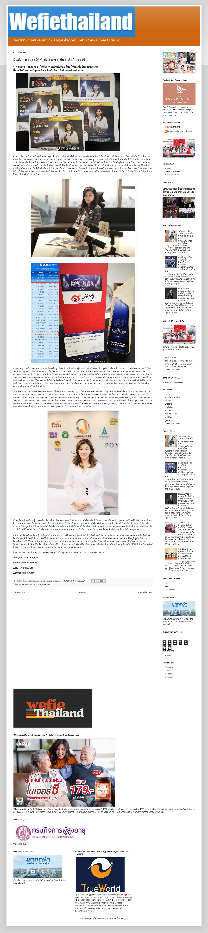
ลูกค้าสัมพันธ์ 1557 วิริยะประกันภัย (179, 361)
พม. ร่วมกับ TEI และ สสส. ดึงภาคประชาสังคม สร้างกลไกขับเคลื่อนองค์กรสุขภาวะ (185, 554)
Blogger (124, 918)
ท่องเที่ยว (169, 400)
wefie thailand (174, 127)
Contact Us (170, 590)
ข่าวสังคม (37, 585)
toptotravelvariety (172, 171)
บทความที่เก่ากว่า (144, 593)
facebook (169, 667)
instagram (169, 677)
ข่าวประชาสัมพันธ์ (26, 585)
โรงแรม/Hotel (170, 414)
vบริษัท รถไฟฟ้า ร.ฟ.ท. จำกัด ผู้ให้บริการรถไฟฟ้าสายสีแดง (179, 365)
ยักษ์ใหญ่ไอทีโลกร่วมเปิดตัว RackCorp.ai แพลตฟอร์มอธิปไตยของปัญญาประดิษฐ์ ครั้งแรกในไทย (180, 264)
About (167, 586)
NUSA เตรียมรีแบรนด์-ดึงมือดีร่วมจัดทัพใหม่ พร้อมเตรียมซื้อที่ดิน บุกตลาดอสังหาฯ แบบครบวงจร (186, 294)
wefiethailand (170, 357)
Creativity (46, 585)
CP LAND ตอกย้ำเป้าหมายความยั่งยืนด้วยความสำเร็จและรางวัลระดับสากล (179, 191)
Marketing (169, 407)
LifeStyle (168, 417)
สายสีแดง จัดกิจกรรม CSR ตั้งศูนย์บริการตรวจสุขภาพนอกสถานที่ (186, 526)
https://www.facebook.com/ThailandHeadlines (82, 552)
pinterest (168, 674)
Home (167, 394)
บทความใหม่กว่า (21, 593)
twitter (167, 670)
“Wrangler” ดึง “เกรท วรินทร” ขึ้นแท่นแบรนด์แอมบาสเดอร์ (186, 234)
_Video (168, 420)
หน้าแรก (82, 593)
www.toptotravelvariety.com (180, 131)
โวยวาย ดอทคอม (172, 175)
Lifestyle (168, 404)
